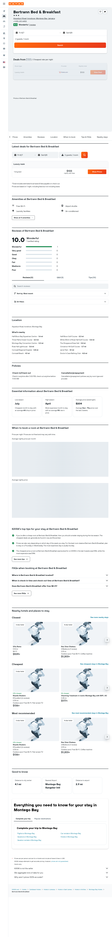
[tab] (28, 277)
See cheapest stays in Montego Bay (94, 704)
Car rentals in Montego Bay (71, 873)
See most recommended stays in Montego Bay (90, 753)
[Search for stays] (4, 16)
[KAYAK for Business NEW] (4, 48)
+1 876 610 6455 (20, 21)
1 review (32, 24)
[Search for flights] (4, 11)
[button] (4, 3)
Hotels (24, 929)
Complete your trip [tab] (23, 859)
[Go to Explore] (4, 38)
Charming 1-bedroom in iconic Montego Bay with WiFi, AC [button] (84, 736)
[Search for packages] (4, 26)
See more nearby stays (99, 657)
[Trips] (4, 55)
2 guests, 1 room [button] (22, 39)
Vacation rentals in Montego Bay (29, 880)
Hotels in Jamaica (49, 929)
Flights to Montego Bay (26, 873)
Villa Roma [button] (17, 687)
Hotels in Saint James (65, 929)
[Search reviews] (62, 286)
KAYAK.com (15, 929)
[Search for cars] (4, 21)
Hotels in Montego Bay (69, 877)
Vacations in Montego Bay (27, 877)
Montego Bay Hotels (95, 929)
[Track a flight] (4, 43)
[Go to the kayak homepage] (16, 3)
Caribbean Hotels (35, 929)
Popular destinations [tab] (42, 859)
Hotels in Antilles (80, 929)
